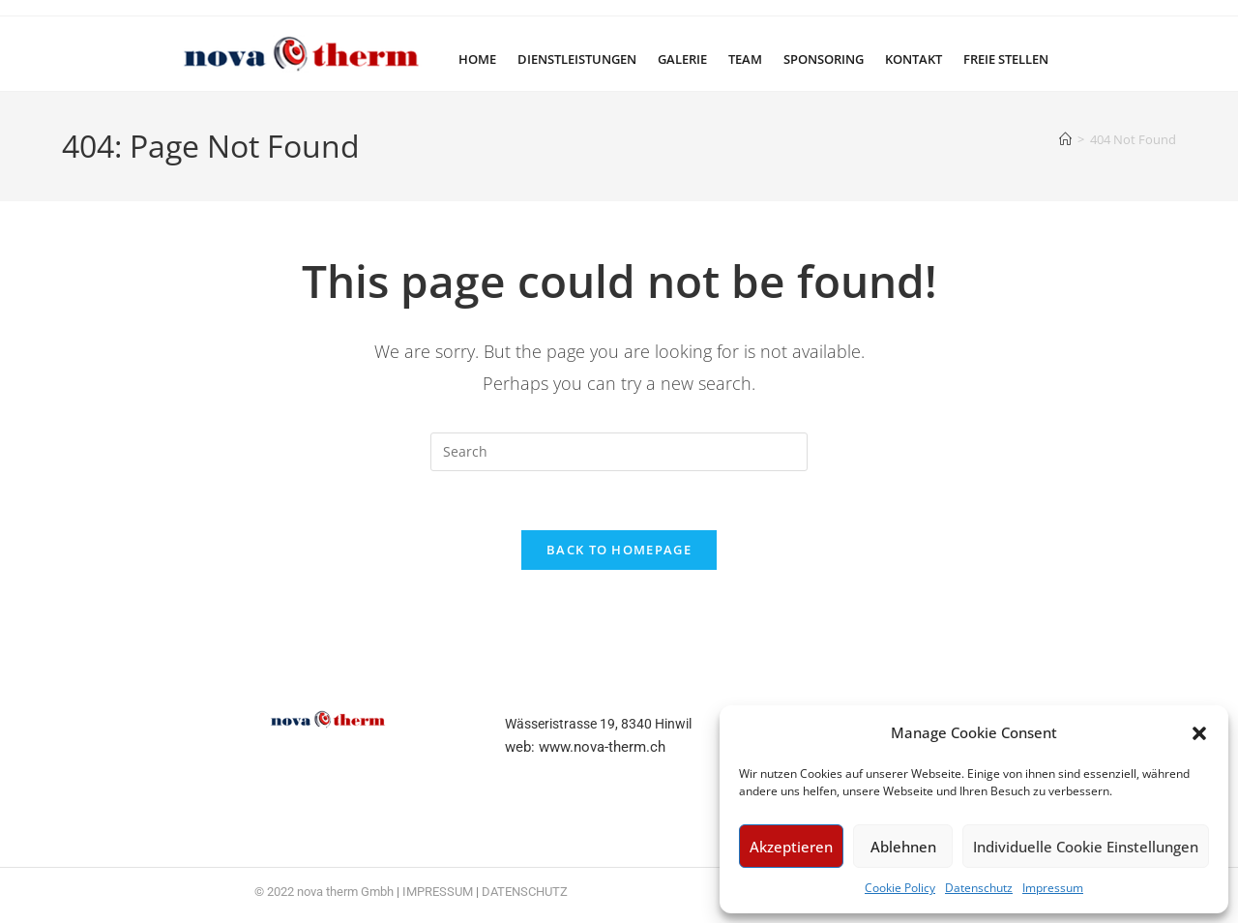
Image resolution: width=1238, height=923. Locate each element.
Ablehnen (903, 846)
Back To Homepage (619, 549)
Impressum (1052, 887)
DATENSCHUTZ (525, 891)
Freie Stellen (1005, 59)
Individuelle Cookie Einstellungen (1085, 846)
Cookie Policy (900, 887)
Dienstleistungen (576, 59)
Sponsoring (823, 59)
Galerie (682, 59)
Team (745, 59)
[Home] (1065, 139)
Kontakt (913, 59)
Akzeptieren (791, 846)
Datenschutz (979, 887)
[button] (1199, 733)
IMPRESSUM (437, 891)
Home (477, 59)
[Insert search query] (619, 451)
